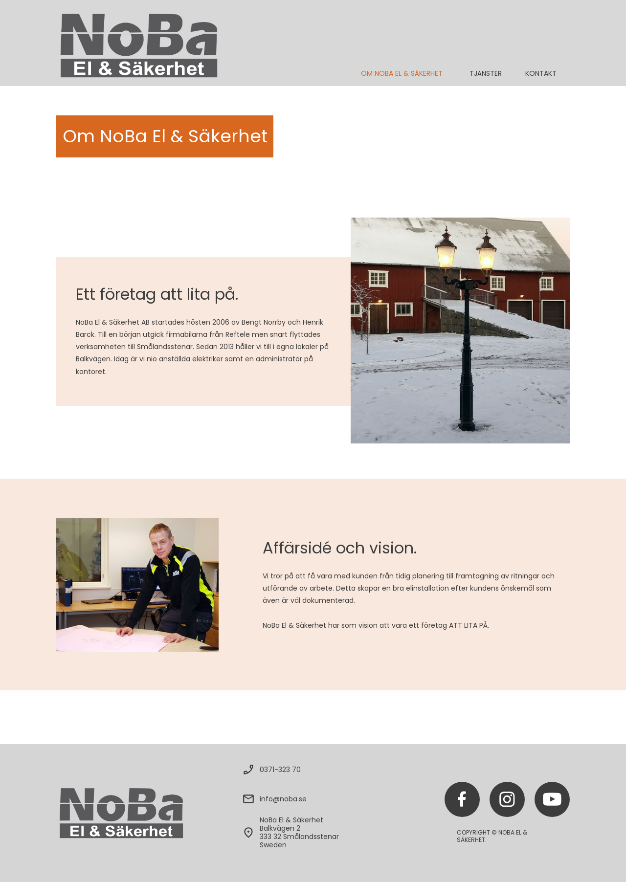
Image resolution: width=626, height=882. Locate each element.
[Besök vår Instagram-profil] (507, 799)
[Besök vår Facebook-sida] (462, 799)
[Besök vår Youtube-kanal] (552, 799)
